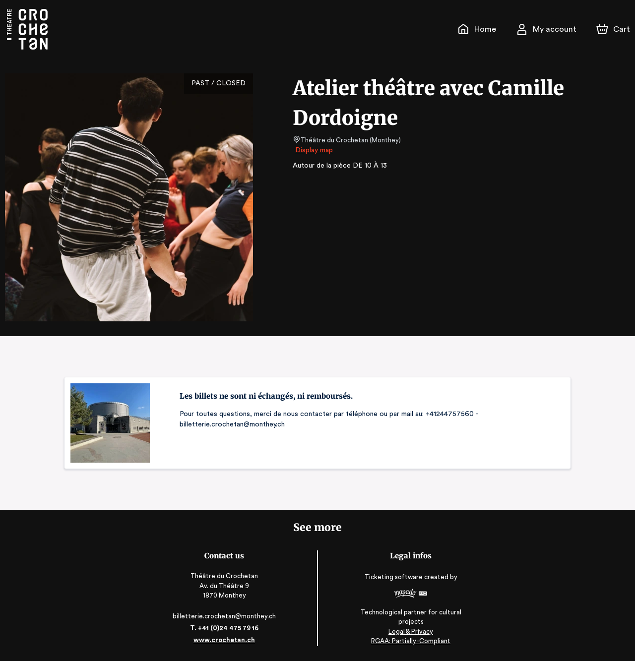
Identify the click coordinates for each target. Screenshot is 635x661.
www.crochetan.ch (226, 640)
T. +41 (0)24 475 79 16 (225, 628)
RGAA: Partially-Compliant (408, 641)
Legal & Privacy (408, 631)
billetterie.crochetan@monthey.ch (226, 616)
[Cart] (614, 29)
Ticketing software (393, 580)
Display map (314, 150)
